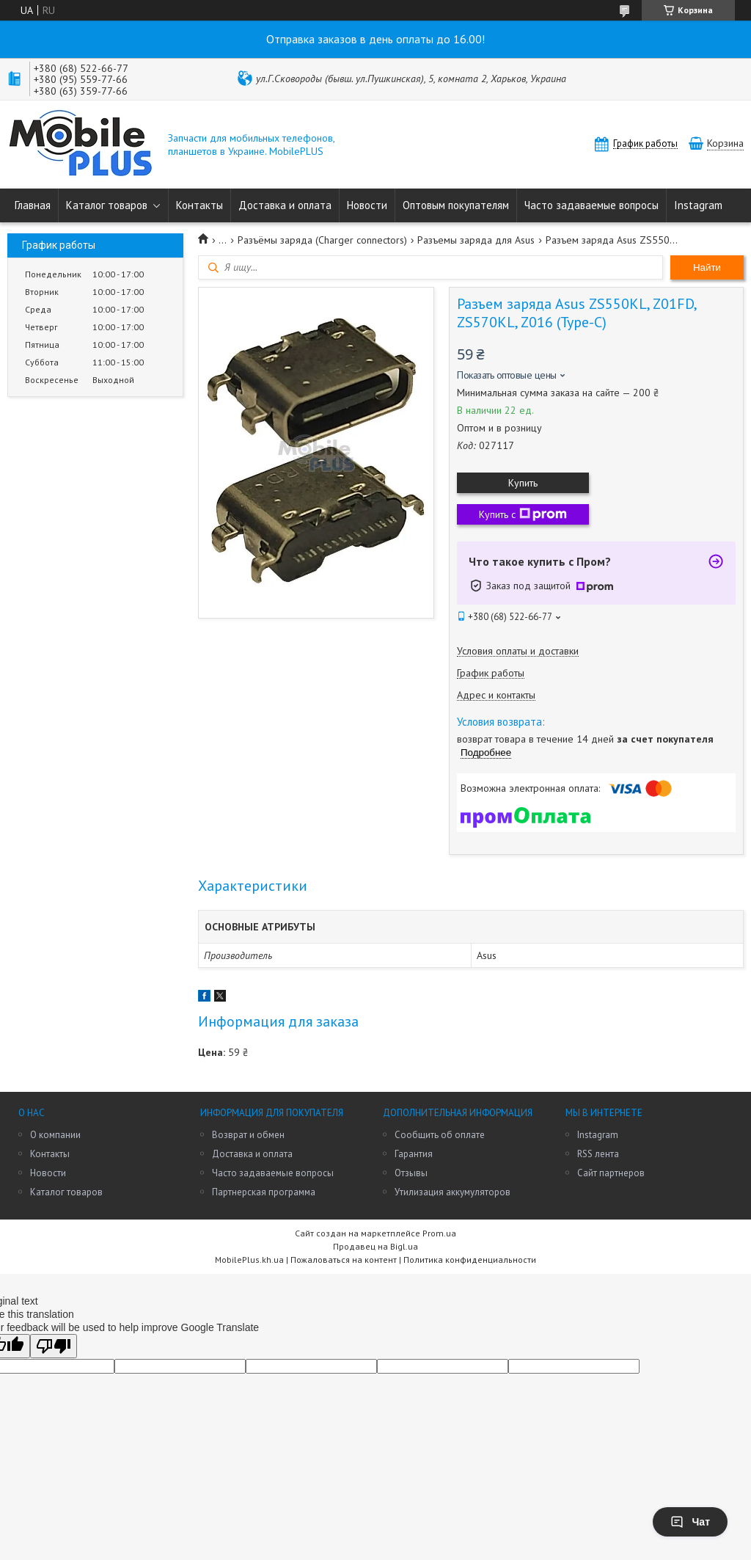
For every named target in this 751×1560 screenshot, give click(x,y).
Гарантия (414, 1154)
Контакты (199, 205)
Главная (33, 205)
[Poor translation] (53, 1346)
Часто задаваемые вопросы (591, 205)
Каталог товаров (106, 205)
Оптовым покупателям (456, 205)
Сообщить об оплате (440, 1135)
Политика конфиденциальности (469, 1259)
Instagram (698, 205)
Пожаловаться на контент (343, 1259)
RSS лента (598, 1154)
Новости (367, 205)
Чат (690, 1521)
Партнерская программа (263, 1192)
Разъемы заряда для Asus (476, 240)
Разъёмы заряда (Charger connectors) (322, 240)
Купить (523, 482)
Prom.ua (439, 1233)
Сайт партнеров (611, 1173)
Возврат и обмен (248, 1135)
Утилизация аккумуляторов (452, 1192)
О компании (55, 1135)
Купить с (523, 514)
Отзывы (411, 1173)
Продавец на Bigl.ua (375, 1246)
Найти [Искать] (707, 267)
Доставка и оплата (284, 205)
